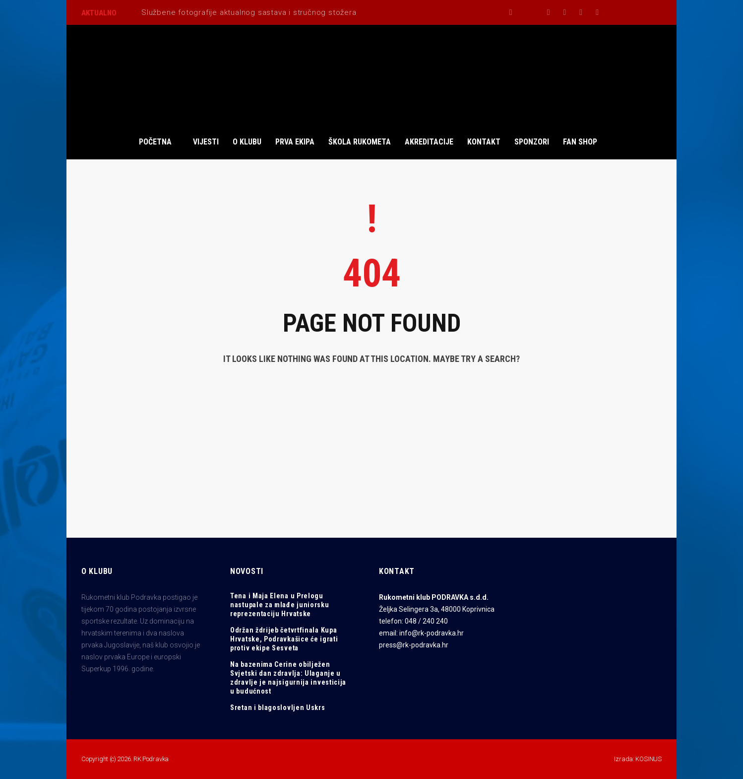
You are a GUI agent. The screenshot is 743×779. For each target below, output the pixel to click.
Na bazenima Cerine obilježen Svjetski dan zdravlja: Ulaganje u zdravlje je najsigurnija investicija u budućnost (288, 677)
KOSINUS (648, 759)
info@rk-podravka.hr (431, 633)
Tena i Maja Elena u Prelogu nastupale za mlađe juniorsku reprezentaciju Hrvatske (279, 605)
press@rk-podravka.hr (413, 645)
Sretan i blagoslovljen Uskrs (277, 707)
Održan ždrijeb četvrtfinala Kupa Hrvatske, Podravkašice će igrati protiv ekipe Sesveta (284, 639)
